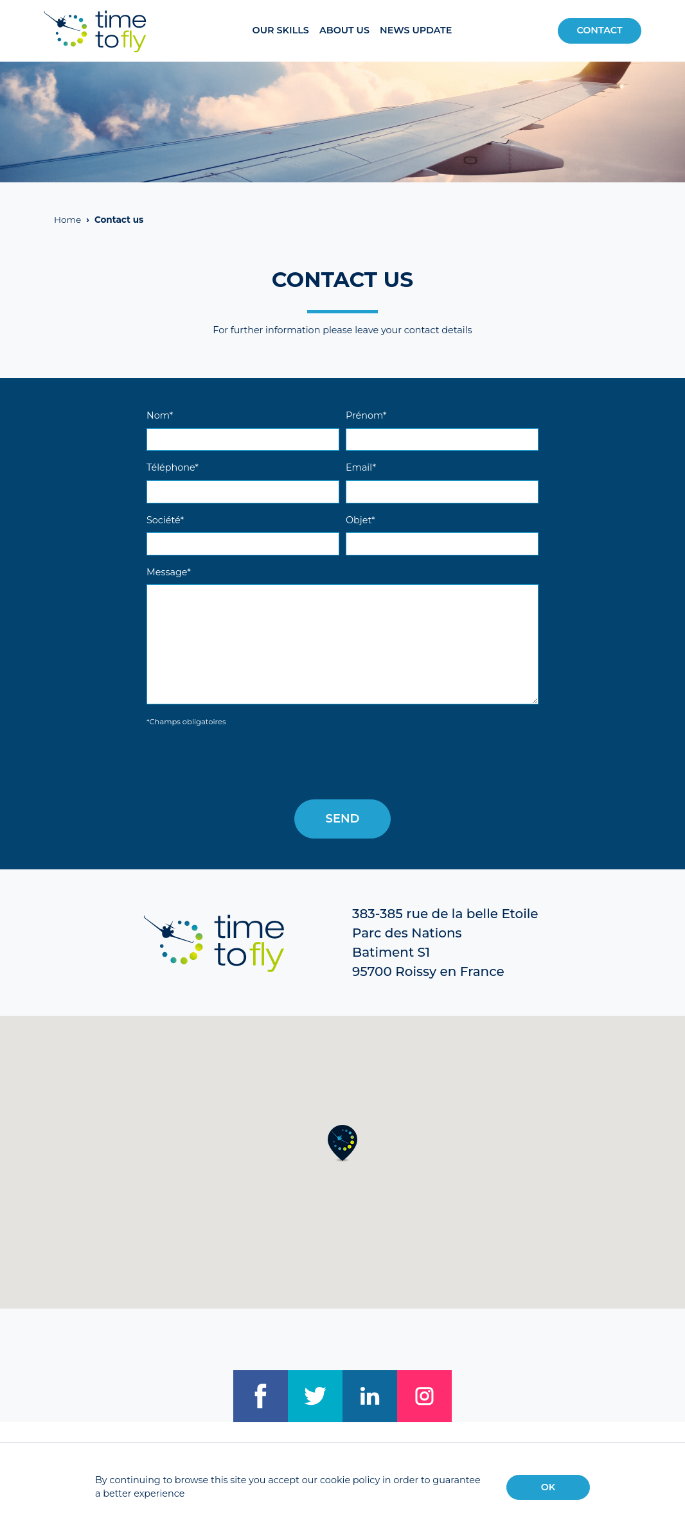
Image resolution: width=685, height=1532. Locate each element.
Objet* (360, 520)
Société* (165, 520)
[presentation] (244, 764)
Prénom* (366, 415)
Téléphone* (173, 467)
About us (344, 30)
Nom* (160, 415)
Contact (599, 30)
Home (67, 219)
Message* (169, 572)
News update (416, 30)
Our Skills (281, 30)
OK (548, 1487)
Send (343, 819)
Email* (361, 467)
